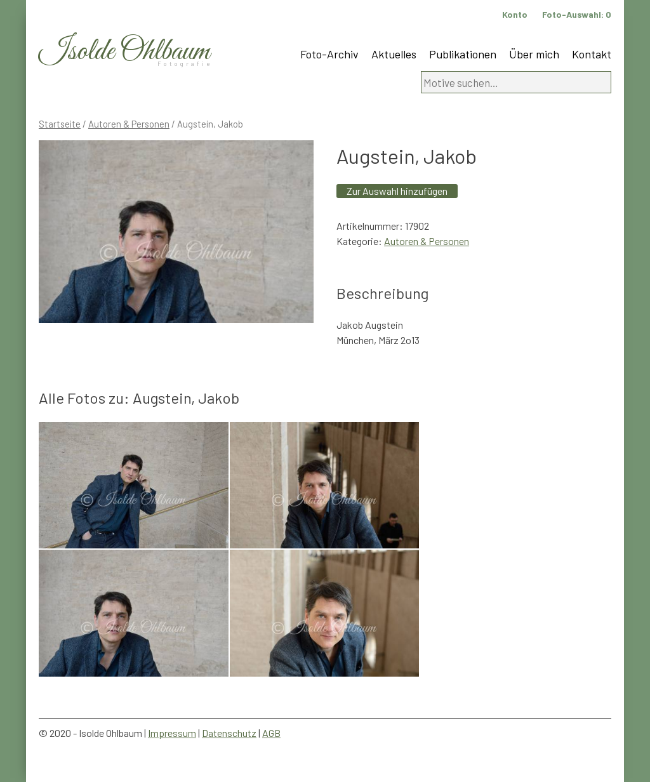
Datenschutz (229, 733)
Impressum (172, 733)
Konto (514, 14)
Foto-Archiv (329, 54)
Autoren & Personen (128, 123)
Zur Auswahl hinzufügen (397, 191)
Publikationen (462, 54)
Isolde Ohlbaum (124, 52)
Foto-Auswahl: (576, 14)
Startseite (60, 123)
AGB (271, 733)
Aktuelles (393, 54)
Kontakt (591, 54)
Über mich (534, 54)
